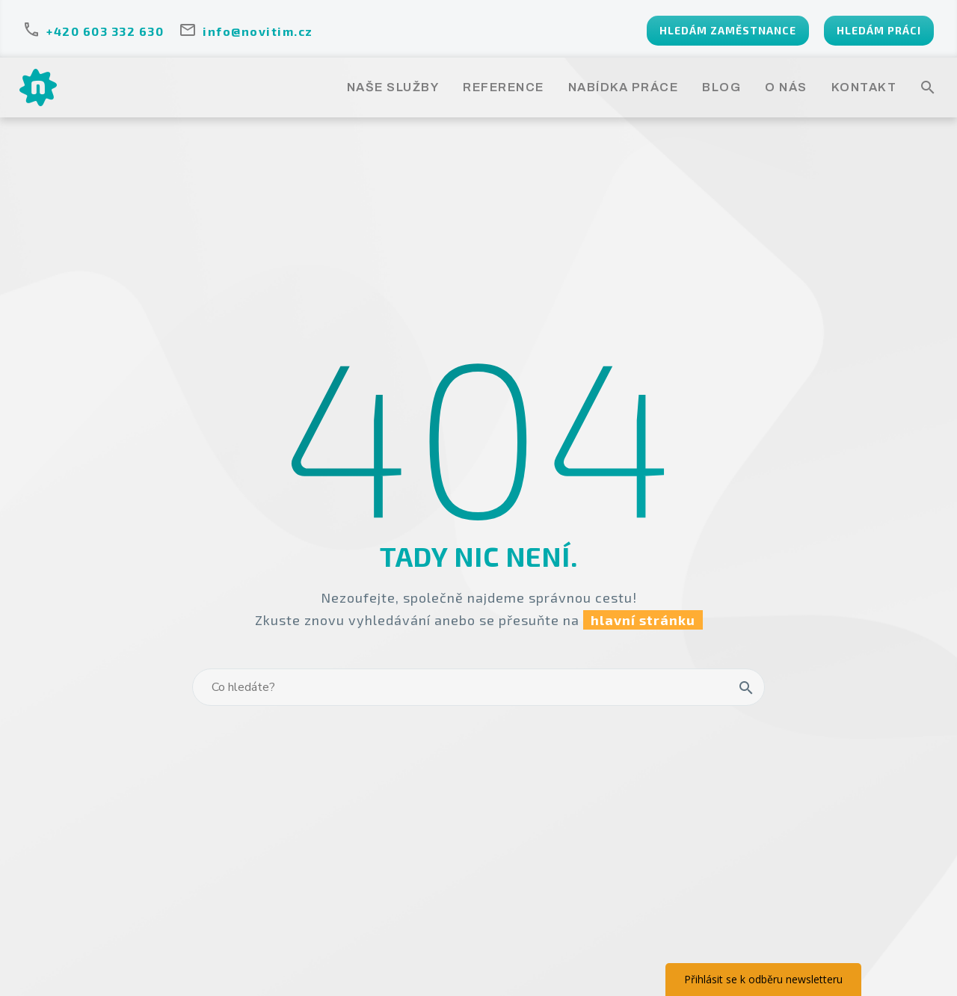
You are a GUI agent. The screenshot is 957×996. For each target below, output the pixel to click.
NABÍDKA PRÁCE (623, 87)
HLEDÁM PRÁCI (879, 30)
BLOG (721, 87)
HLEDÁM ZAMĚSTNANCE (727, 30)
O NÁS (786, 87)
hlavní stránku (643, 620)
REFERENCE (503, 87)
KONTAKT (864, 87)
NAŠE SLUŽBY (393, 87)
